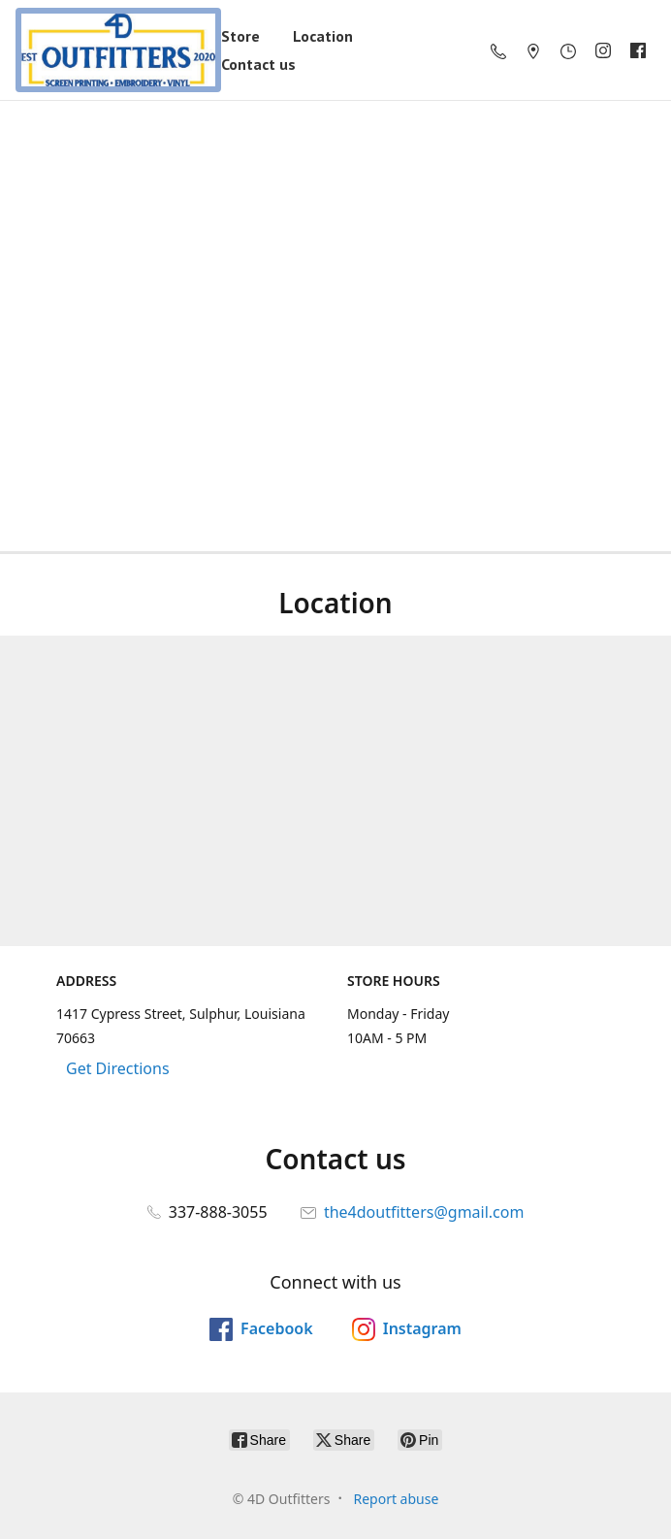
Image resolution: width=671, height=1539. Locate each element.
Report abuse (395, 1499)
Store (240, 36)
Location (323, 36)
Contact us (258, 64)
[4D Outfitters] (118, 50)
